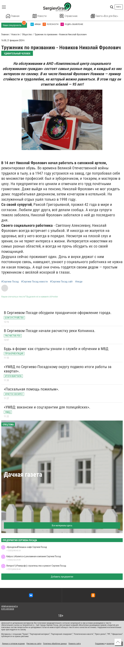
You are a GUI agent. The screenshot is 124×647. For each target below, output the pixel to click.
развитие (110, 643)
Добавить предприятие (62, 576)
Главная (13, 16)
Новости (39, 16)
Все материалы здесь (62, 525)
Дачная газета (23, 474)
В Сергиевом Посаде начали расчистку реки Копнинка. (49, 330)
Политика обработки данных (55, 643)
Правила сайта (74, 643)
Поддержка (100, 643)
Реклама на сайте (33, 643)
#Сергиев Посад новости (34, 281)
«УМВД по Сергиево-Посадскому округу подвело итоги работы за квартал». (57, 368)
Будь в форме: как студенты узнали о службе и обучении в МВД (56, 348)
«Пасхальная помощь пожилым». (31, 389)
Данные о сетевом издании (13, 643)
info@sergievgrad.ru (9, 606)
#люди (78, 281)
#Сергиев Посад (10, 281)
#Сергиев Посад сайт (61, 281)
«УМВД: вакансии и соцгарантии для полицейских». (47, 407)
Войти (118, 7)
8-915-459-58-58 (7, 609)
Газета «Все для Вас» (104, 16)
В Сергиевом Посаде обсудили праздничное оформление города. (57, 312)
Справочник (69, 16)
